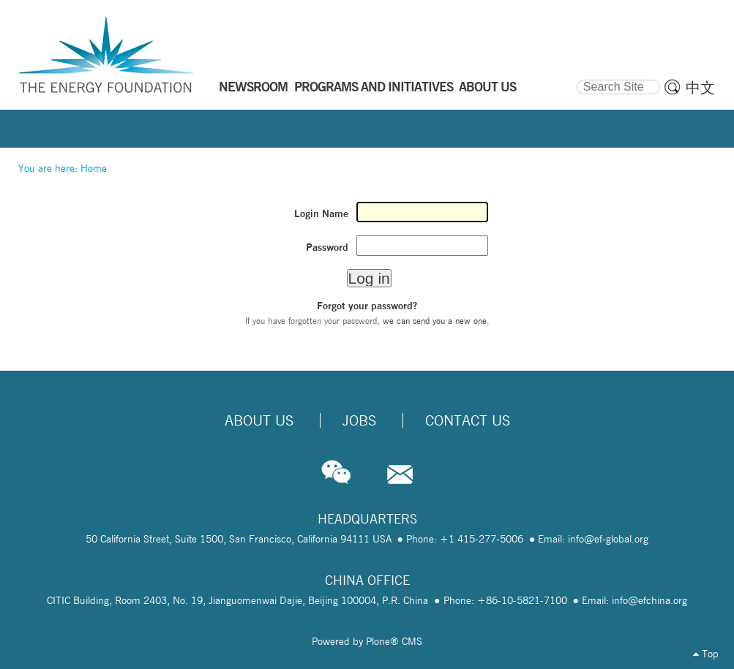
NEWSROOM (253, 86)
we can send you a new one (435, 320)
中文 (700, 88)
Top (706, 653)
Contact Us (467, 420)
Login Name (321, 213)
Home (93, 168)
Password (327, 247)
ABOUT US (487, 86)
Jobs (359, 420)
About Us (259, 420)
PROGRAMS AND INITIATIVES (373, 86)
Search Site (575, 77)
